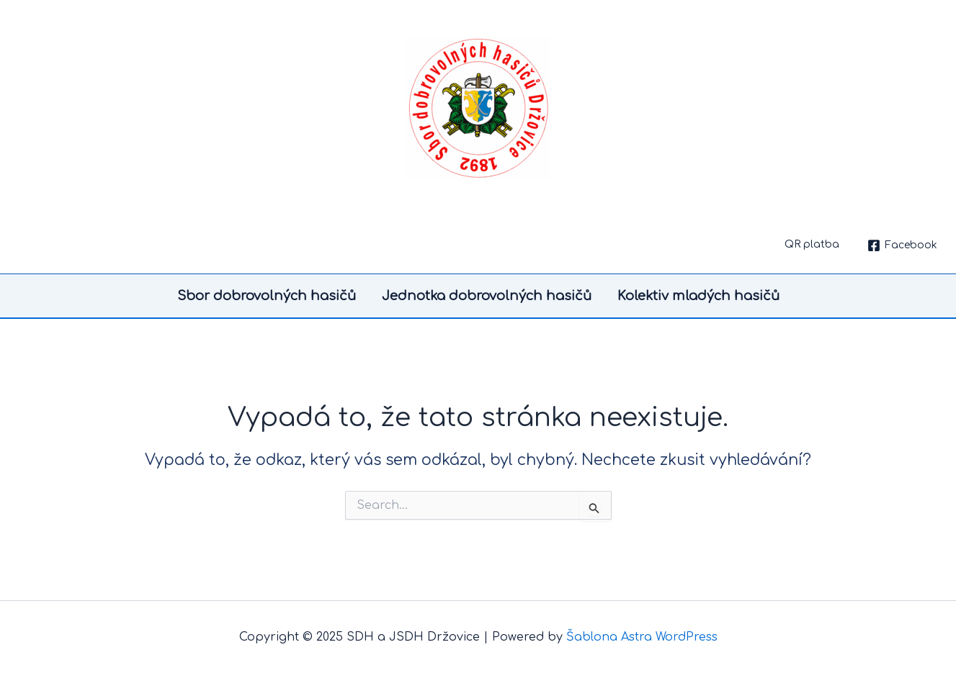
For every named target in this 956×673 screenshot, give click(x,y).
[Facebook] (903, 245)
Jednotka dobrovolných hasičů (486, 296)
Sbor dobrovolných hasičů (266, 296)
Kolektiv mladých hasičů (698, 296)
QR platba (812, 244)
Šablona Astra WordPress (642, 637)
